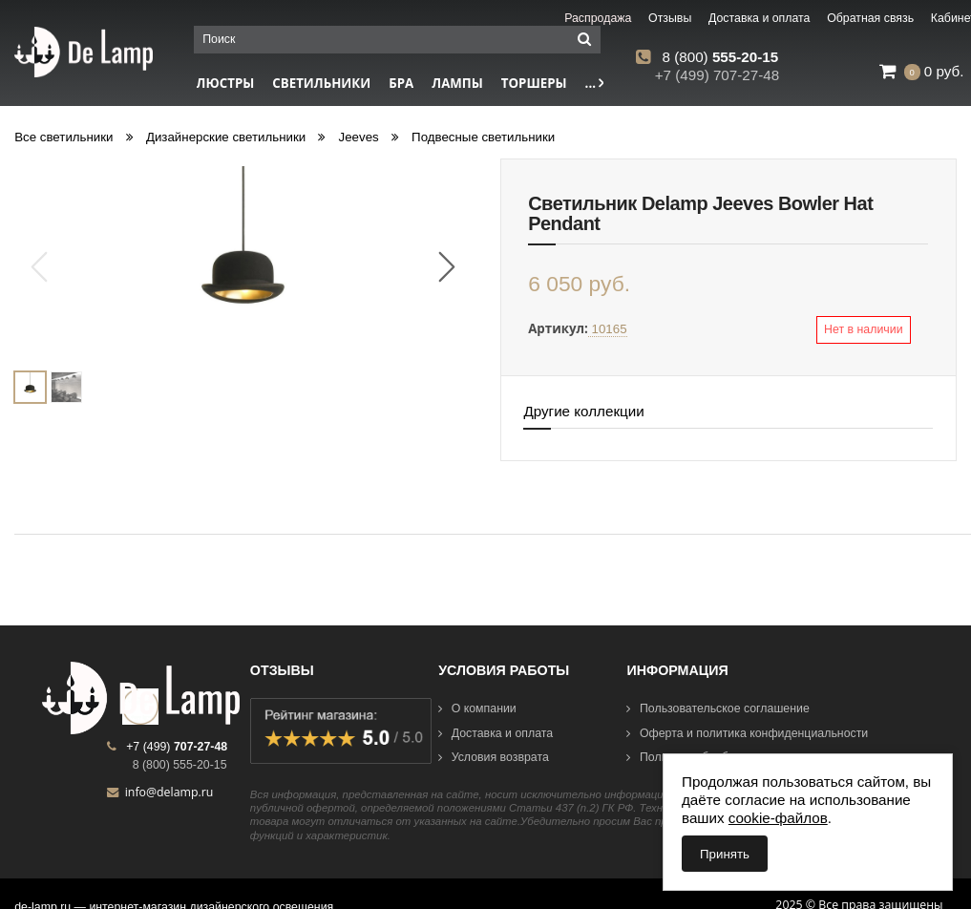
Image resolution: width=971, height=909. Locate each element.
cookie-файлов (778, 818)
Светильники (321, 83)
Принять (724, 854)
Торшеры (534, 83)
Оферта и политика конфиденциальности (747, 733)
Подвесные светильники (483, 137)
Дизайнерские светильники (226, 137)
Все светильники (63, 137)
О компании (477, 708)
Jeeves (359, 137)
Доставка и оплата (495, 733)
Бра (401, 83)
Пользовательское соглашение (717, 708)
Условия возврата (493, 757)
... (594, 83)
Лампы (457, 83)
